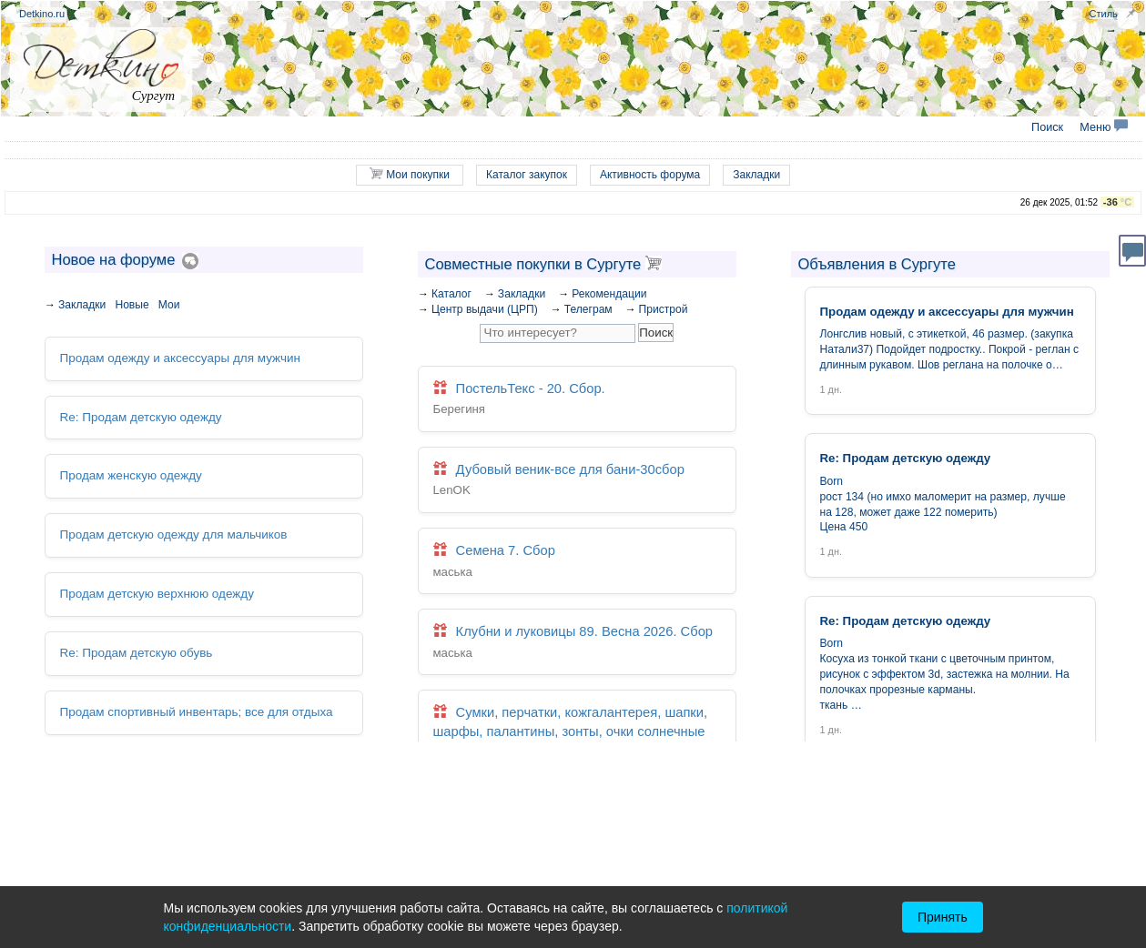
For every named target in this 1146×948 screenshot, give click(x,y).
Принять (943, 917)
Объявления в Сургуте (877, 264)
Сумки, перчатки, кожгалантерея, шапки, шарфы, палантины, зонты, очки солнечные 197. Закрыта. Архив (577, 740)
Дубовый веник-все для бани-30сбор (577, 480)
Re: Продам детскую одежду (139, 416)
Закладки (756, 174)
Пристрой (663, 309)
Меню (1104, 127)
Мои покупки (410, 174)
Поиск (1047, 127)
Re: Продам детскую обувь (135, 652)
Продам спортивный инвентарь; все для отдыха (195, 710)
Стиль (1104, 13)
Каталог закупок (526, 174)
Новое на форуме (114, 259)
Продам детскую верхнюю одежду (155, 593)
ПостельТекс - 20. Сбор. (577, 400)
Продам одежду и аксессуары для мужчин (178, 358)
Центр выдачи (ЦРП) (484, 309)
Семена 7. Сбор (577, 561)
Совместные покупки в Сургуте (543, 264)
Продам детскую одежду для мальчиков (172, 533)
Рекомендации (609, 293)
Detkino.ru (42, 13)
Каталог (451, 293)
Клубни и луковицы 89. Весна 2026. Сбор (577, 641)
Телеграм (588, 309)
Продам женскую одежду (130, 475)
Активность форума (650, 174)
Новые (131, 304)
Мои (169, 304)
